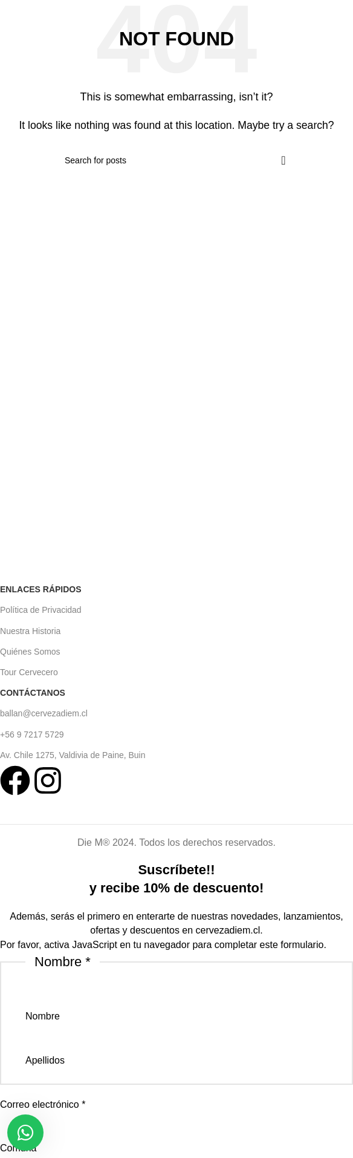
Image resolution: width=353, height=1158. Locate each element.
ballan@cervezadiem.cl (44, 713)
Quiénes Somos (30, 651)
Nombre (42, 1016)
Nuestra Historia (30, 631)
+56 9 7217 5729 (32, 734)
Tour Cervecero (29, 672)
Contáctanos (32, 693)
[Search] (176, 160)
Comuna (18, 1148)
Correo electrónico (42, 1104)
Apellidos (45, 1060)
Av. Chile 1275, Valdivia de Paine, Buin (73, 755)
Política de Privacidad (41, 610)
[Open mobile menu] (11, 18)
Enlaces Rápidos (41, 589)
